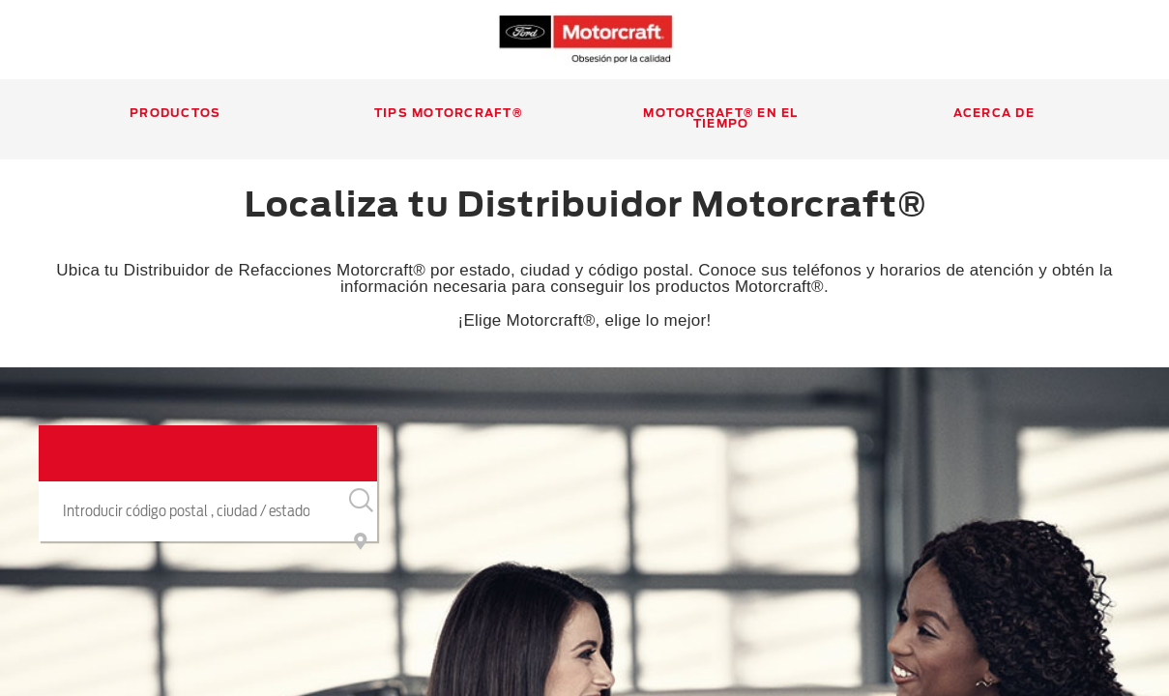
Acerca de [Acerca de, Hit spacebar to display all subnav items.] (994, 113)
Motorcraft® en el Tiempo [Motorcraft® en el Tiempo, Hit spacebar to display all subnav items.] (720, 118)
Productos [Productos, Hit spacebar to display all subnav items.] (175, 113)
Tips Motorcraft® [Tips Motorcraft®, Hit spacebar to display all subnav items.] (448, 113)
